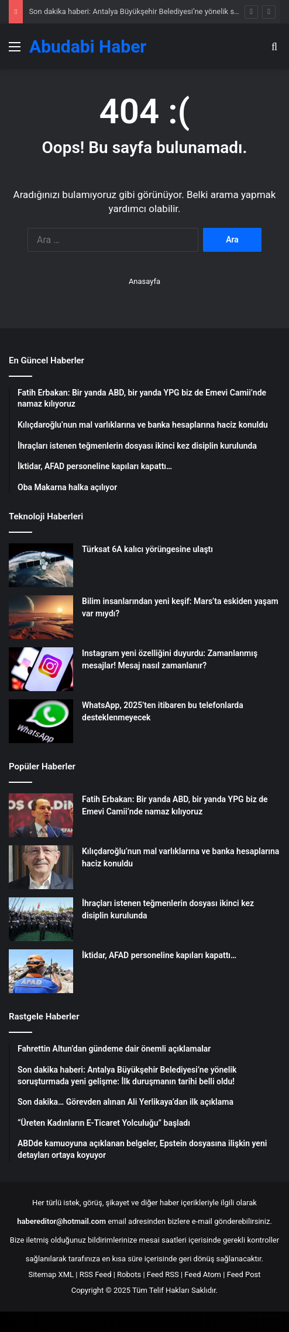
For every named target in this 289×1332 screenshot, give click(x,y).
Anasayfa (144, 281)
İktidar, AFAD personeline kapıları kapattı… (159, 955)
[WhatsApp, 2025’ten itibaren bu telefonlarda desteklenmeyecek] (41, 721)
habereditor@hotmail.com (61, 1221)
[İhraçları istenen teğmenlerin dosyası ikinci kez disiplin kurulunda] (41, 919)
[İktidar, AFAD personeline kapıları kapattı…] (41, 971)
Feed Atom (202, 1274)
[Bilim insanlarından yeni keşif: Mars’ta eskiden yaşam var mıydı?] (41, 617)
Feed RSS (163, 1274)
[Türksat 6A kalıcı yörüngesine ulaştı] (41, 565)
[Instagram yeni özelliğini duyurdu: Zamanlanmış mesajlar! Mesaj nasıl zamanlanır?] (41, 669)
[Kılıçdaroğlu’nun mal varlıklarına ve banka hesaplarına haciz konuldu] (41, 867)
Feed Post (244, 1274)
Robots (129, 1274)
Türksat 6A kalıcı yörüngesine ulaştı (147, 549)
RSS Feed (96, 1274)
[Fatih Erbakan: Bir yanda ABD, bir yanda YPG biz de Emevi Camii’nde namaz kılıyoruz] (41, 815)
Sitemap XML (51, 1274)
